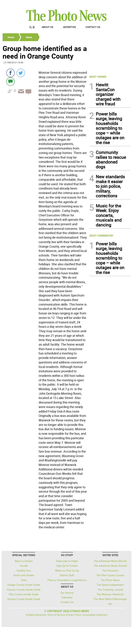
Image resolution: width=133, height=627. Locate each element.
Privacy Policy (73, 614)
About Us (47, 27)
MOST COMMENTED (101, 235)
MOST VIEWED (97, 76)
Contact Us (93, 27)
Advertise (69, 27)
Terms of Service (56, 614)
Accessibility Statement (95, 614)
